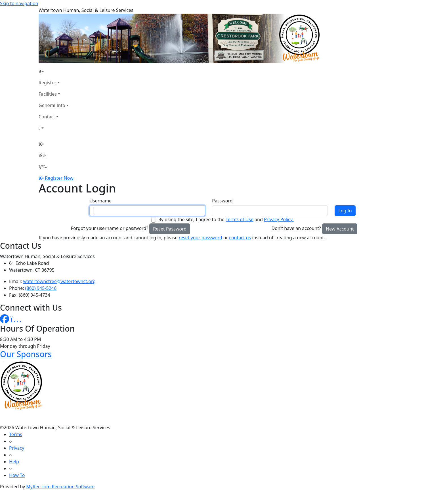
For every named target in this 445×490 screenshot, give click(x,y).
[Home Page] (54, 71)
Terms (15, 434)
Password (222, 201)
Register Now (59, 178)
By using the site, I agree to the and (225, 219)
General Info (52, 105)
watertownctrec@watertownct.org (59, 281)
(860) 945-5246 (40, 288)
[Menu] (43, 166)
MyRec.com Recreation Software (60, 486)
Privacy (16, 448)
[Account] (54, 128)
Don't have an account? (296, 228)
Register (47, 82)
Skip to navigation (19, 3)
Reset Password (169, 229)
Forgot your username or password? (109, 228)
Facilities (48, 94)
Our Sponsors (26, 354)
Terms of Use (239, 219)
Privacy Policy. (279, 219)
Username (100, 201)
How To (17, 475)
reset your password (200, 237)
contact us (240, 237)
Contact (47, 117)
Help (14, 461)
